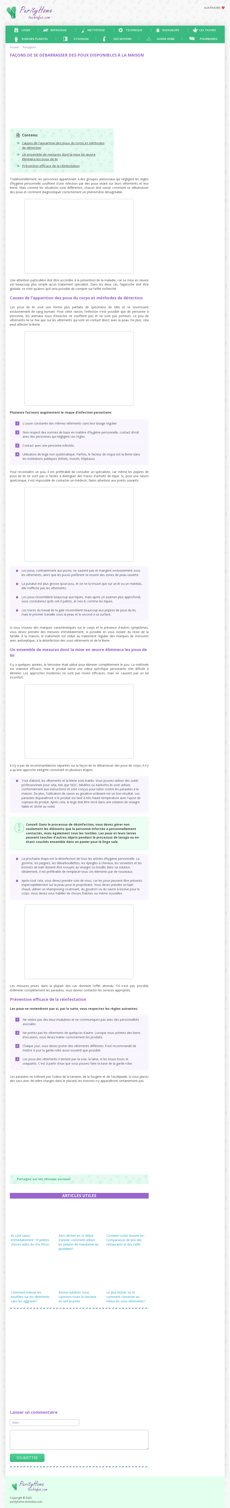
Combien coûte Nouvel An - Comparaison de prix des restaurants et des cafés (126, 1239)
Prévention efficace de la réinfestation (51, 166)
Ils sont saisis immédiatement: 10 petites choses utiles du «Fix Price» (30, 1239)
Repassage (58, 30)
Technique (134, 30)
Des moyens (123, 39)
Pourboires (209, 39)
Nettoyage (96, 30)
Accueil (14, 47)
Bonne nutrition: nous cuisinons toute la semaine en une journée (77, 1296)
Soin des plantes (34, 39)
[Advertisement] (79, 93)
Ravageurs (170, 30)
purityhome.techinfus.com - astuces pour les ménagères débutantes (46, 12)
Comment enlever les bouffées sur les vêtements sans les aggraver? (30, 1296)
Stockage (81, 39)
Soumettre (27, 1457)
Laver (25, 30)
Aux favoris (212, 8)
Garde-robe (166, 39)
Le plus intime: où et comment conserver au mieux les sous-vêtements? (125, 1296)
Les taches (207, 30)
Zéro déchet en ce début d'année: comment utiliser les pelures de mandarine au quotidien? (78, 1242)
